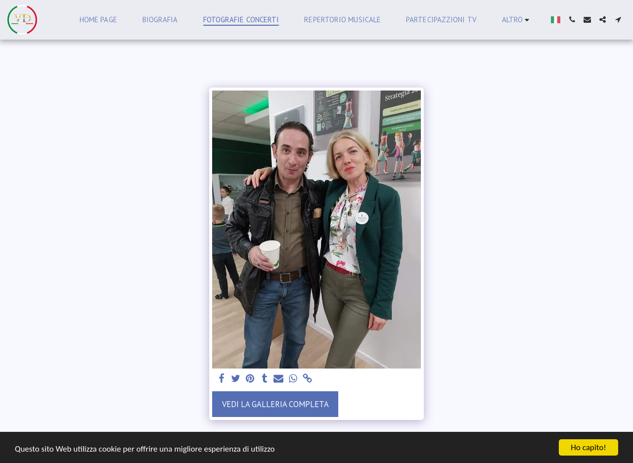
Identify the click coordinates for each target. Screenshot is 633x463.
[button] (572, 19)
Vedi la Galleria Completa (275, 404)
